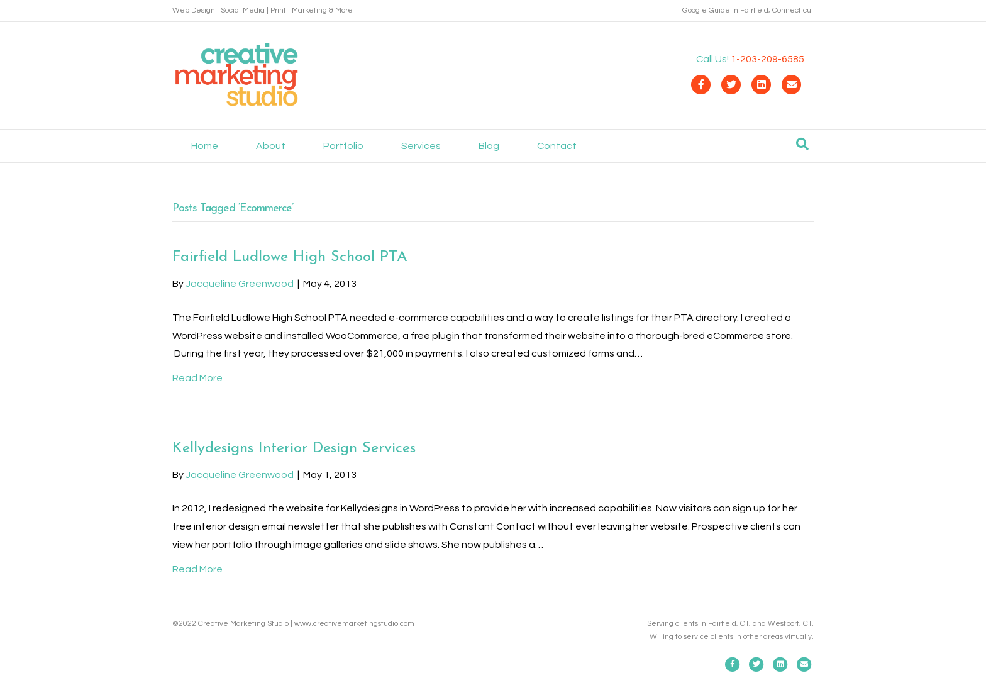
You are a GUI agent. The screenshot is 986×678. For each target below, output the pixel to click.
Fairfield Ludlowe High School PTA (289, 257)
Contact (557, 146)
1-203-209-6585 (767, 59)
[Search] (802, 144)
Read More (197, 378)
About (270, 146)
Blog (489, 146)
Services (421, 146)
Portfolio (343, 146)
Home (204, 146)
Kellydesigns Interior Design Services (294, 448)
